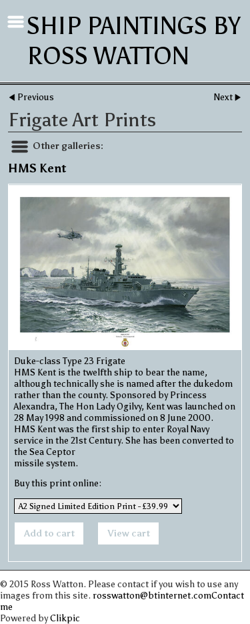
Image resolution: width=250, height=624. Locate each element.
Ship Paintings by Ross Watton (134, 41)
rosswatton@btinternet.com (152, 595)
